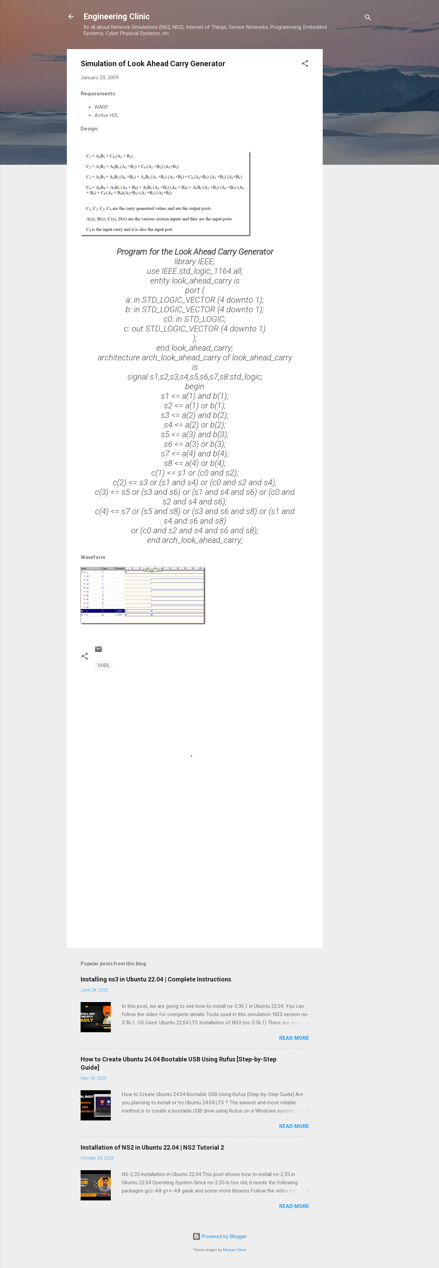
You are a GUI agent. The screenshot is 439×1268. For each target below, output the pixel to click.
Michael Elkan (234, 1250)
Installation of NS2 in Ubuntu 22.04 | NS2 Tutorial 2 (152, 1147)
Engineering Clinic (116, 16)
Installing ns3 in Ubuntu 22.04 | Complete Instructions (156, 979)
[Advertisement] (350, 152)
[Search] (368, 18)
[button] (305, 64)
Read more (294, 1038)
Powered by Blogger (219, 1236)
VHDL (103, 665)
